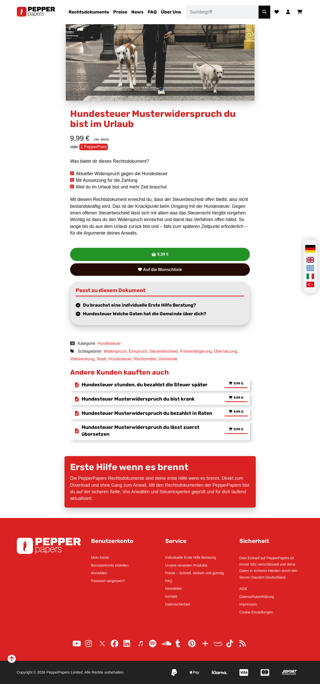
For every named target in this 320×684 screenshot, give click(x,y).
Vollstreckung (82, 359)
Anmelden (99, 573)
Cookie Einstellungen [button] (256, 612)
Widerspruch (115, 351)
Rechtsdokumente (89, 12)
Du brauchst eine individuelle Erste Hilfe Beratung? (139, 305)
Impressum (248, 604)
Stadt (101, 359)
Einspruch (138, 351)
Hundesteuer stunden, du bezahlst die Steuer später (145, 385)
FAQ (152, 12)
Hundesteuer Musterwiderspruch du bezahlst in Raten (147, 413)
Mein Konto (100, 557)
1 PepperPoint (93, 147)
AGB (243, 589)
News (137, 12)
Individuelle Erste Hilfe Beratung (190, 557)
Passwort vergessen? (108, 581)
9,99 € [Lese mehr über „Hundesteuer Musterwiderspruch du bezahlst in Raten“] (239, 412)
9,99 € (163, 254)
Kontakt (171, 596)
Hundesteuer (109, 343)
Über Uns (171, 12)
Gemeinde (168, 359)
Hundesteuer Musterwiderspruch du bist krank (138, 399)
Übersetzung (225, 351)
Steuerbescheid (163, 351)
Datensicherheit (177, 604)
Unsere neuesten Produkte (186, 565)
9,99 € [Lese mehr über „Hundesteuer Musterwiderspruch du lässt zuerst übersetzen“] (239, 429)
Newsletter (173, 588)
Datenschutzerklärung (256, 597)
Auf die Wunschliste (160, 269)
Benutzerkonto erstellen (110, 565)
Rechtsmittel (145, 359)
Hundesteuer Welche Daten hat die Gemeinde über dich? (144, 313)
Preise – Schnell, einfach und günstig (194, 573)
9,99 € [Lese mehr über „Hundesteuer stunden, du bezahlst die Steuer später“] (239, 383)
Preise (120, 12)
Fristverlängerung (196, 351)
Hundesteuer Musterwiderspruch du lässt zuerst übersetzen (140, 430)
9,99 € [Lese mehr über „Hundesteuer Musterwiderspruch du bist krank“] (239, 398)
